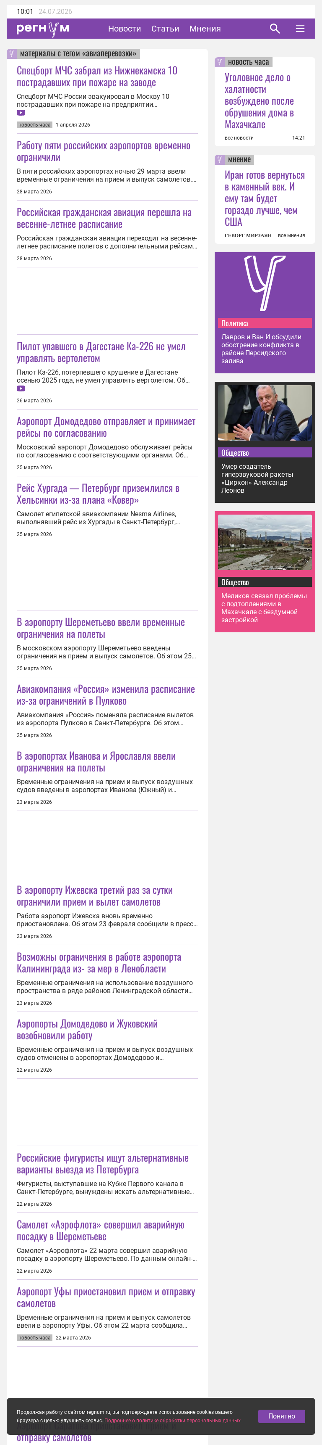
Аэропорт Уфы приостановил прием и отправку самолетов (106, 1296)
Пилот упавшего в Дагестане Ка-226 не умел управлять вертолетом (101, 351)
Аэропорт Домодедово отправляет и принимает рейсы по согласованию (106, 426)
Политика (234, 323)
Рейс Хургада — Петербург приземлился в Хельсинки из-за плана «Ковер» (98, 493)
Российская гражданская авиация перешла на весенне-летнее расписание (104, 217)
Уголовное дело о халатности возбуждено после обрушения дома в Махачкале (259, 100)
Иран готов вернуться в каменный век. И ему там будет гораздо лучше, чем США (265, 197)
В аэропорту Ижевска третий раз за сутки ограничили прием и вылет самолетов (95, 895)
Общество (235, 452)
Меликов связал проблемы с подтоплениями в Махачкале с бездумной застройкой (264, 608)
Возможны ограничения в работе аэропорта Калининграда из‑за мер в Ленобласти (99, 961)
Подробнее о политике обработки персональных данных (172, 1423)
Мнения (205, 29)
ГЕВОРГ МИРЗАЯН (248, 235)
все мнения (291, 235)
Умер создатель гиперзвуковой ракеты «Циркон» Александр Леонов (257, 478)
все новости (239, 138)
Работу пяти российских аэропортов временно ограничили (103, 150)
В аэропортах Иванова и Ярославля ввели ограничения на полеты (96, 761)
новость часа (248, 62)
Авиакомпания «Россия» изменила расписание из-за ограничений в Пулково (106, 694)
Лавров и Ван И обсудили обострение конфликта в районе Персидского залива (261, 349)
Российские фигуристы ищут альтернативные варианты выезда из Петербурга (103, 1162)
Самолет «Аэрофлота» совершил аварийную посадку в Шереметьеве (100, 1229)
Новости (124, 29)
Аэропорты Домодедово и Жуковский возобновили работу (87, 1028)
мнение (239, 160)
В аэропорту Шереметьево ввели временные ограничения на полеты (101, 627)
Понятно (281, 1418)
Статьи (165, 29)
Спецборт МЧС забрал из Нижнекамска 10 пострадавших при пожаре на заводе (97, 75)
